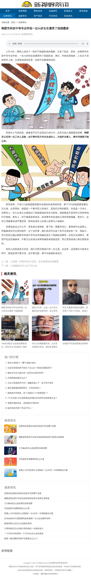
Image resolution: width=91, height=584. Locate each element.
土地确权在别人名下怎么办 (23, 266)
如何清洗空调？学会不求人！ (20, 408)
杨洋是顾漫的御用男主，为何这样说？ (24, 388)
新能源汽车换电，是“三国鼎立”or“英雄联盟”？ (28, 393)
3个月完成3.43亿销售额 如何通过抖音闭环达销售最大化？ (33, 398)
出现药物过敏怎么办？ (17, 378)
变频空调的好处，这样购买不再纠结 (23, 403)
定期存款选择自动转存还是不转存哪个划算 (37, 426)
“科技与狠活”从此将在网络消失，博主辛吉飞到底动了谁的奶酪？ (14, 347)
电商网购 (22, 11)
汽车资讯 (53, 16)
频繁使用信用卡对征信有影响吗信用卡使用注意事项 (41, 437)
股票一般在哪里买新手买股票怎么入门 (21, 539)
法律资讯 (7, 16)
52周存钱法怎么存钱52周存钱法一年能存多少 (23, 528)
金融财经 (53, 11)
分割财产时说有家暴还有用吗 (75, 344)
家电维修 (83, 11)
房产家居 (38, 16)
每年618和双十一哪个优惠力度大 (22, 363)
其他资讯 (68, 16)
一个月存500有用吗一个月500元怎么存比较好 (23, 533)
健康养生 (22, 16)
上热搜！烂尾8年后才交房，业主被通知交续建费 (34, 261)
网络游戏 (38, 11)
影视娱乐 (68, 11)
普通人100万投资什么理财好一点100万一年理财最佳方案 (43, 470)
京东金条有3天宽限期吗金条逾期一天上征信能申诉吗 (27, 518)
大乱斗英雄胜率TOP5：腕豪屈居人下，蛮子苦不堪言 (30, 383)
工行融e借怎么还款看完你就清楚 (33, 448)
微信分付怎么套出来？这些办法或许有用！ (26, 373)
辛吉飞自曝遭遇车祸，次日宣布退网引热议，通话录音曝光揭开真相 (44, 347)
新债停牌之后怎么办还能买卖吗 (18, 523)
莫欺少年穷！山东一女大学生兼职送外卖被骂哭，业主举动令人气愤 (44, 311)
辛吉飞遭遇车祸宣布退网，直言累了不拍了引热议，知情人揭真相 (75, 311)
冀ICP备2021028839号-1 (49, 574)
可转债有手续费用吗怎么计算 (31, 459)
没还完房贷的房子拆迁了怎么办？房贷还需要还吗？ (30, 368)
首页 (7, 11)
